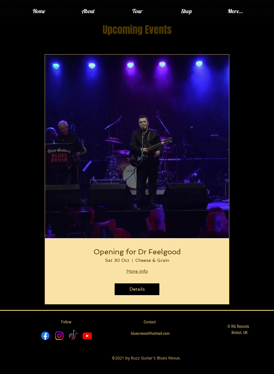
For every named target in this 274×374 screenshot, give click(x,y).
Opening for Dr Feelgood (137, 252)
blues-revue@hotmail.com (150, 333)
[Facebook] (45, 335)
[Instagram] (59, 335)
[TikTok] (73, 335)
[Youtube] (87, 335)
